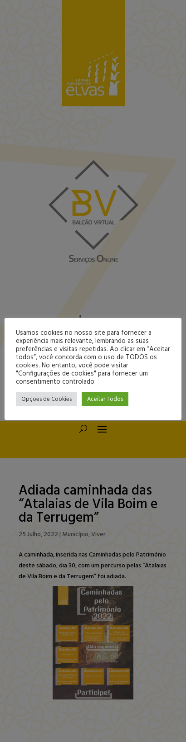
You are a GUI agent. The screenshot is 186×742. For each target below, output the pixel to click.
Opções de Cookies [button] (46, 399)
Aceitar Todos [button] (105, 399)
